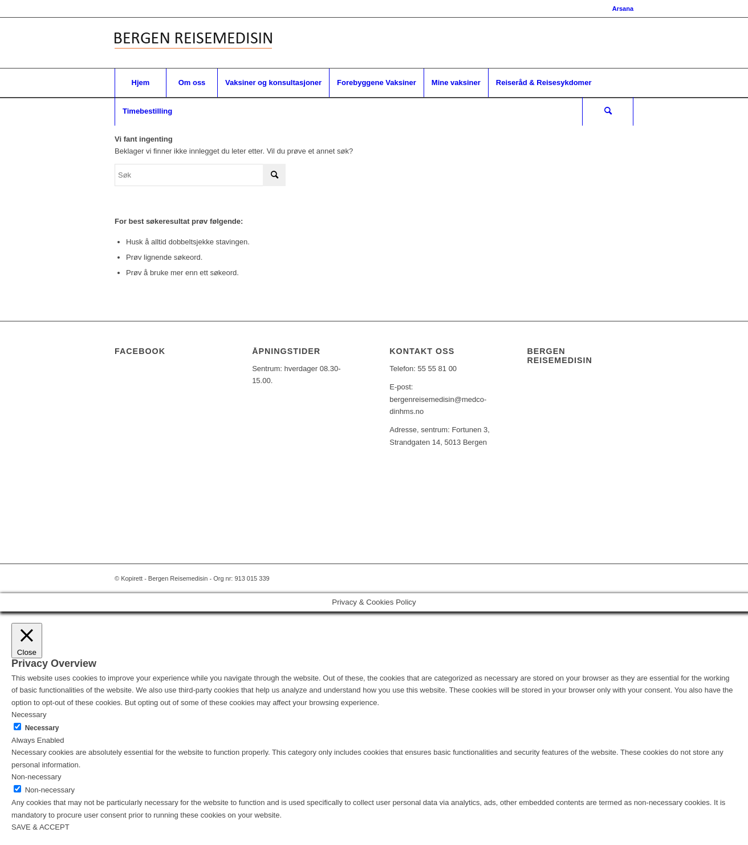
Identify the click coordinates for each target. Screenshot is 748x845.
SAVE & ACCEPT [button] (40, 827)
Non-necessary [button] (36, 776)
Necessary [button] (28, 714)
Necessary (42, 728)
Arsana (622, 8)
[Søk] (607, 111)
